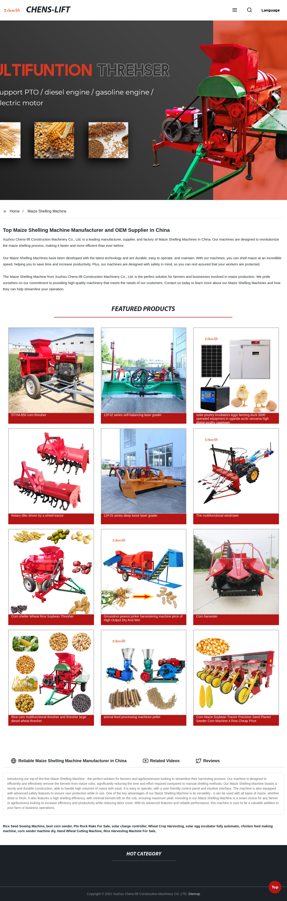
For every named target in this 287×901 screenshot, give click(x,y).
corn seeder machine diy (36, 831)
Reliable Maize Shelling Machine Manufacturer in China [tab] (68, 761)
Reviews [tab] (208, 761)
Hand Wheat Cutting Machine (79, 831)
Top (275, 887)
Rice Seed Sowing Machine (23, 826)
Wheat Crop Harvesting (166, 826)
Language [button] (270, 10)
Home (15, 211)
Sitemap (194, 894)
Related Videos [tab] (161, 761)
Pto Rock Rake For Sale (92, 826)
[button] (235, 10)
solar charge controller (129, 826)
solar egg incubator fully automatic (212, 826)
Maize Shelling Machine (46, 211)
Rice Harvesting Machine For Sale (129, 831)
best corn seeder (59, 826)
